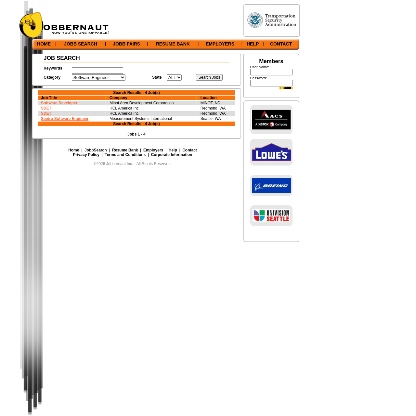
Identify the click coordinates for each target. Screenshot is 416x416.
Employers (153, 150)
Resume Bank (125, 150)
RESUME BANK (173, 43)
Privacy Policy (86, 154)
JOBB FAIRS (126, 43)
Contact (189, 150)
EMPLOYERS (220, 43)
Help (173, 150)
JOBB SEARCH (80, 43)
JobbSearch (95, 150)
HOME (44, 43)
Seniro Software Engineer (64, 118)
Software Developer (59, 103)
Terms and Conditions (125, 154)
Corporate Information (171, 154)
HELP (253, 43)
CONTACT (281, 43)
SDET (46, 108)
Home (73, 150)
